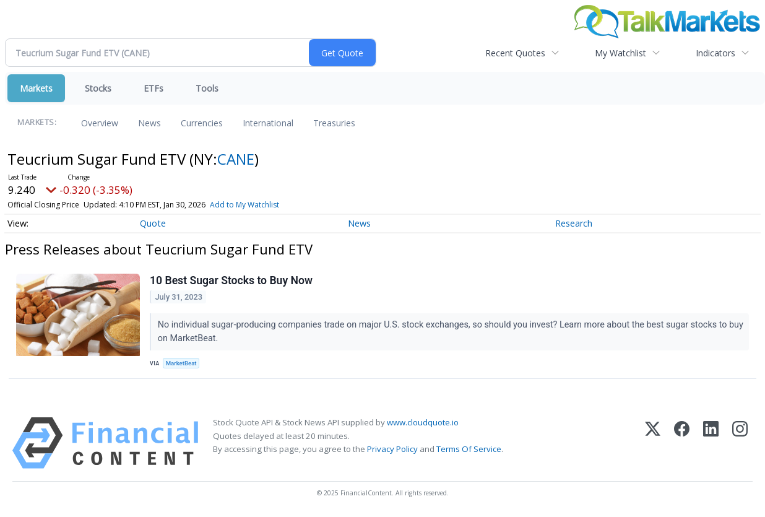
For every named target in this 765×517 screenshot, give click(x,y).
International (268, 123)
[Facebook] (681, 443)
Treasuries (334, 123)
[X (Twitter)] (652, 443)
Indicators (715, 53)
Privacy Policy (392, 448)
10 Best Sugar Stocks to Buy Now (231, 280)
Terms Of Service (468, 448)
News (149, 123)
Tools (207, 88)
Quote (153, 223)
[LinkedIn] (711, 443)
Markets (36, 88)
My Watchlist (620, 53)
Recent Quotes (515, 53)
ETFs (153, 88)
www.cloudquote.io (423, 422)
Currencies (202, 123)
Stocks (98, 88)
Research (573, 223)
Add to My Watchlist (244, 204)
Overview (99, 123)
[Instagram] (740, 443)
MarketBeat (181, 363)
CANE (235, 159)
